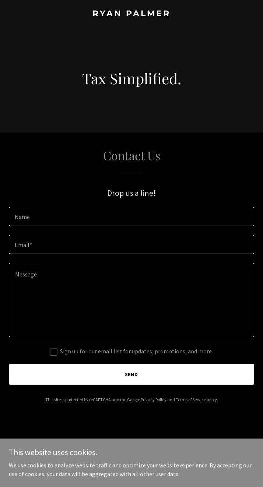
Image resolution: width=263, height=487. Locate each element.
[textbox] (131, 216)
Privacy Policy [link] (153, 399)
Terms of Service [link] (191, 399)
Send (131, 374)
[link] (131, 14)
